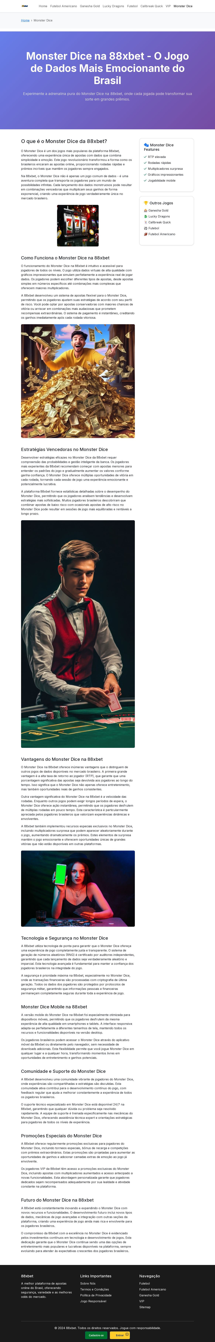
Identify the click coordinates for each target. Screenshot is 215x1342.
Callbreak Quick (152, 6)
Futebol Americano (63, 6)
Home (43, 6)
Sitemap (145, 1307)
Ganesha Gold (90, 6)
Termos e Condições (94, 1289)
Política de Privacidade (96, 1295)
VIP (168, 6)
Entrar (120, 1335)
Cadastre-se (96, 1335)
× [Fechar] (127, 1334)
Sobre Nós (87, 1283)
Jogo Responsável (93, 1301)
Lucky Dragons (113, 6)
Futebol (132, 6)
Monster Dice (183, 6)
